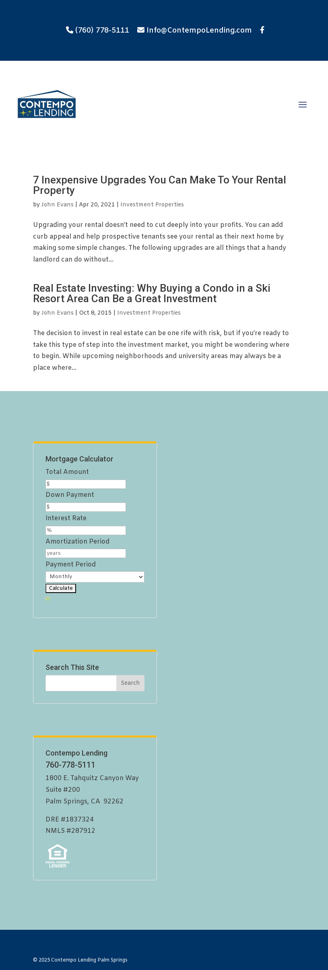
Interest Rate (66, 518)
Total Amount (67, 472)
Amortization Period (77, 542)
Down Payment (69, 495)
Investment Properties (152, 205)
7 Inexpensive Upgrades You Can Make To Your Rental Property (159, 185)
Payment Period (70, 564)
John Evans (57, 205)
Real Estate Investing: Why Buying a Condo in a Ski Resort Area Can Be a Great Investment (151, 293)
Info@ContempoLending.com (199, 30)
